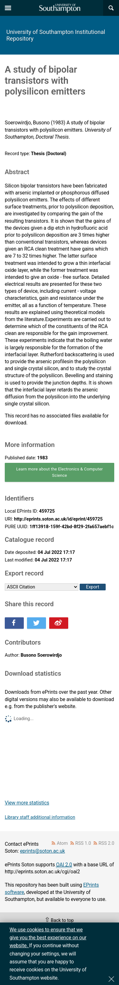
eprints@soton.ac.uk (42, 851)
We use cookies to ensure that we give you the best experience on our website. (48, 938)
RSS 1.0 (83, 843)
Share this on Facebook (14, 623)
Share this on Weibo (58, 623)
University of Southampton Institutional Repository (55, 35)
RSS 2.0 (107, 843)
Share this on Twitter (36, 623)
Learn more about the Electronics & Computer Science (59, 472)
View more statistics (27, 803)
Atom (62, 843)
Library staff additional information (40, 817)
